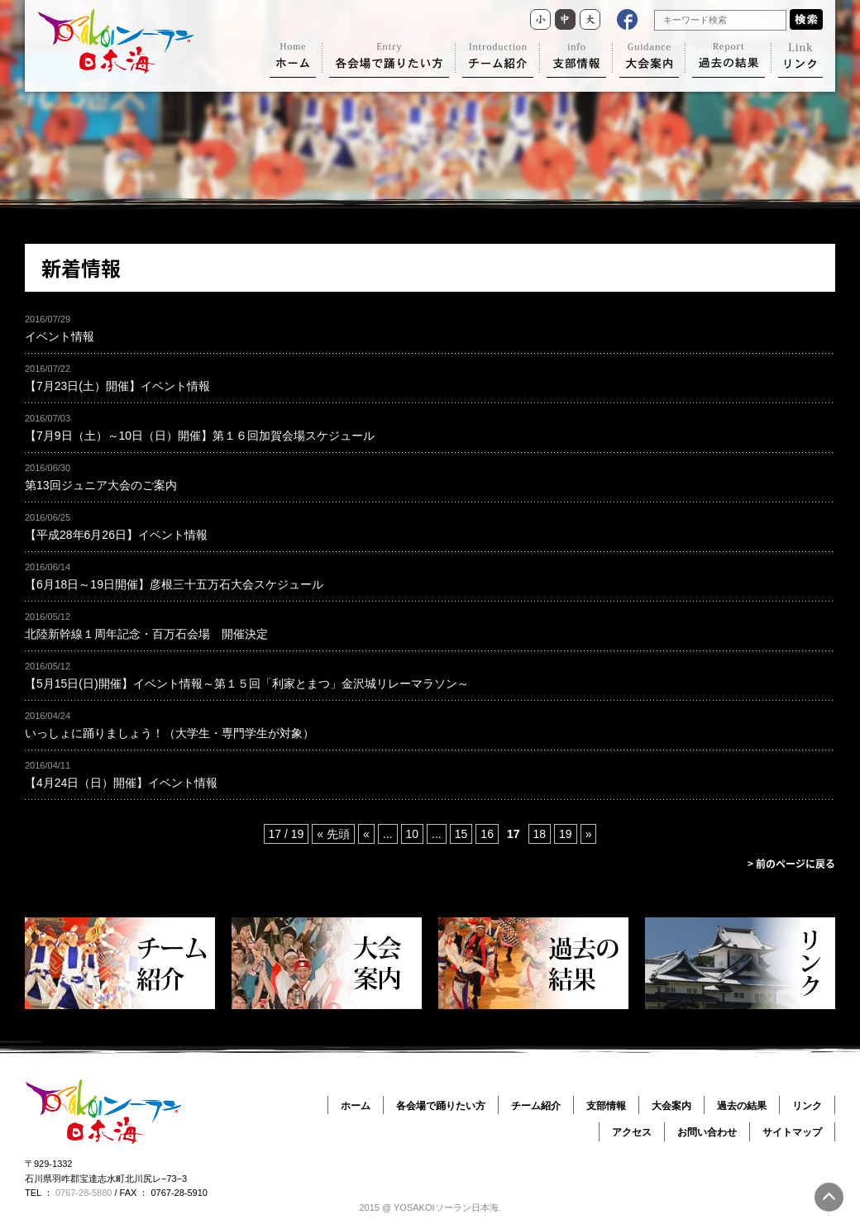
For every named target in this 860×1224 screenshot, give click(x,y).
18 (540, 834)
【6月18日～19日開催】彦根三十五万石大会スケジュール (174, 584)
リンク (807, 1106)
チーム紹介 (536, 1106)
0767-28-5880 (83, 1193)
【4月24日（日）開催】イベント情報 (121, 782)
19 (565, 834)
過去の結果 (742, 1106)
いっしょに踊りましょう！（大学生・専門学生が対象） (169, 733)
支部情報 (606, 1106)
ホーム (355, 1106)
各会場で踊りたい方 (440, 1106)
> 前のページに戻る (791, 863)
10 (412, 834)
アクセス (632, 1132)
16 (487, 834)
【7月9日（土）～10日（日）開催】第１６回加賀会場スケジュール (200, 435)
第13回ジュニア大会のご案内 (101, 485)
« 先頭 (333, 834)
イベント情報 (59, 336)
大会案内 (671, 1106)
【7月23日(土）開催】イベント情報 (117, 386)
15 (461, 834)
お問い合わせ (707, 1132)
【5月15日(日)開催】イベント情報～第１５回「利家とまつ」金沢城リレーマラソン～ (247, 683)
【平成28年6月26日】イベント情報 (116, 534)
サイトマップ (792, 1132)
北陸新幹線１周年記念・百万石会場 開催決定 (146, 634)
